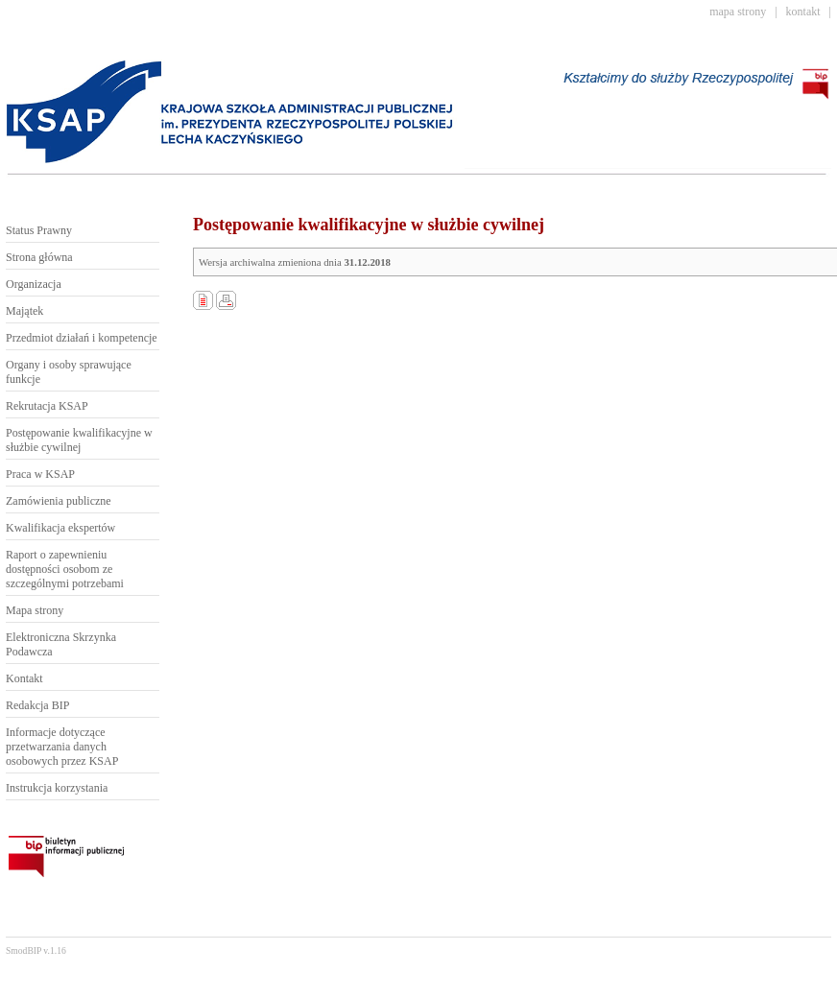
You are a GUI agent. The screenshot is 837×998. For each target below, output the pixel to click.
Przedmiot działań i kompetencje (81, 338)
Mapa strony (34, 610)
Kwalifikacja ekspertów (60, 528)
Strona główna (39, 257)
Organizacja (33, 284)
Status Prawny (39, 230)
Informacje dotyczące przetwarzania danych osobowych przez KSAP (62, 746)
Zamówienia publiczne (58, 501)
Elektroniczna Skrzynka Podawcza (61, 644)
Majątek (24, 311)
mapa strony (737, 11)
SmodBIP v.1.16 (36, 950)
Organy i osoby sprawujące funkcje (69, 372)
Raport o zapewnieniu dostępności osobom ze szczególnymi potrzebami (65, 569)
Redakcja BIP (37, 705)
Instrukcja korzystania (57, 788)
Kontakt (24, 678)
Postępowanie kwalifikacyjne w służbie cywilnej (79, 440)
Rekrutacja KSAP (47, 406)
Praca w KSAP (40, 474)
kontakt (803, 11)
